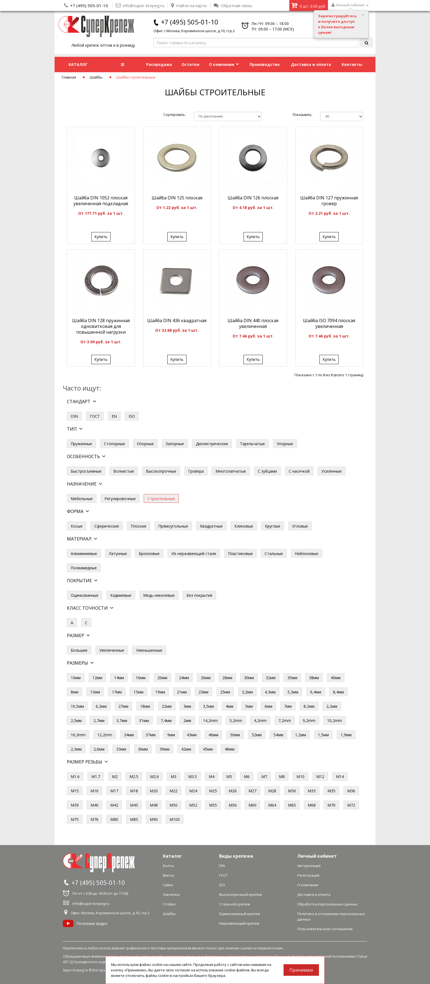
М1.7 (95, 776)
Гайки (168, 884)
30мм (249, 677)
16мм (141, 677)
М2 (115, 776)
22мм (167, 706)
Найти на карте (189, 5)
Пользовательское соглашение (325, 928)
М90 (154, 819)
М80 (114, 819)
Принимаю (301, 970)
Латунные (118, 553)
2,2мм (331, 706)
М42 (114, 805)
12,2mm (104, 734)
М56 (233, 805)
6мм (268, 706)
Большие (79, 650)
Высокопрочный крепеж (240, 894)
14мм (119, 677)
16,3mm (78, 734)
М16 (94, 790)
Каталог (172, 856)
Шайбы (96, 77)
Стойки (169, 904)
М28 (272, 790)
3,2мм (247, 692)
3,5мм (208, 706)
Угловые (300, 526)
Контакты (352, 64)
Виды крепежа (236, 856)
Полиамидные (84, 567)
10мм (76, 677)
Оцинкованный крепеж (239, 913)
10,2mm (334, 720)
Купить (101, 236)
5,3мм (292, 692)
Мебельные (82, 498)
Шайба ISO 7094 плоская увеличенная (329, 323)
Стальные (274, 553)
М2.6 (154, 776)
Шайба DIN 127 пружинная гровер (329, 201)
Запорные (175, 443)
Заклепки (171, 894)
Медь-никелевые (159, 595)
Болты (168, 865)
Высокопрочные (161, 471)
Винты (168, 875)
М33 (312, 790)
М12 (320, 776)
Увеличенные (111, 650)
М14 (340, 776)
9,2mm (309, 720)
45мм (208, 749)
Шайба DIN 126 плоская (253, 198)
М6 (247, 776)
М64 (272, 805)
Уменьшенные (149, 650)
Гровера (196, 471)
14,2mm (210, 720)
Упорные (285, 443)
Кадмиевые (120, 595)
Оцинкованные (84, 595)
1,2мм (300, 734)
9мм (171, 734)
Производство (265, 64)
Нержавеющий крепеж (239, 923)
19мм (160, 692)
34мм (129, 734)
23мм (203, 692)
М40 (94, 805)
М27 (252, 790)
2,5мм (76, 720)
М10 (300, 776)
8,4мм (338, 692)
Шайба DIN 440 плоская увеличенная (253, 323)
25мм (225, 692)
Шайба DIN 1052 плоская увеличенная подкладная (100, 201)
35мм (292, 677)
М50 (173, 805)
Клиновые (243, 526)
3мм (187, 706)
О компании (224, 64)
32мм (271, 677)
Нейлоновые (306, 553)
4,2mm (260, 720)
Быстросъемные (86, 471)
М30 (292, 790)
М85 (134, 819)
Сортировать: (174, 114)
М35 (331, 790)
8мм (74, 692)
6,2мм (101, 706)
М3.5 (192, 776)
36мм (143, 749)
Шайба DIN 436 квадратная (176, 320)
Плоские (138, 526)
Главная (69, 77)
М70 (331, 805)
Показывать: (302, 114)
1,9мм (346, 734)
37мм (150, 734)
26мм (206, 677)
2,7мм (99, 720)
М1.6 (75, 776)
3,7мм (121, 720)
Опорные (145, 443)
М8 (282, 776)
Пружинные (81, 443)
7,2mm (284, 720)
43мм (192, 734)
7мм (288, 706)
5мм (249, 706)
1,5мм (323, 734)
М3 (173, 776)
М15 (75, 790)
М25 (213, 790)
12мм (97, 677)
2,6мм (99, 749)
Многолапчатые (231, 471)
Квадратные (211, 526)
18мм (145, 706)
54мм (278, 734)
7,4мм (166, 720)
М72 (351, 805)
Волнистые (123, 471)
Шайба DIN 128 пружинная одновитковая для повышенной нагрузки (101, 326)
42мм (186, 749)
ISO (132, 416)
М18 (134, 790)
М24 (193, 790)
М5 (229, 776)
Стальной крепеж (234, 904)
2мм (187, 720)
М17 (114, 790)
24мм (184, 677)
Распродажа (159, 64)
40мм (336, 677)
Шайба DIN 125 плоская (177, 198)
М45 (134, 805)
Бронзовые (149, 553)
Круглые (272, 526)
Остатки (190, 64)
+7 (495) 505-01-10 (89, 5)
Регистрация (308, 875)
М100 (174, 819)
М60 (252, 805)
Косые (77, 526)
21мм (182, 692)
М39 (75, 805)
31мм (144, 720)
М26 (233, 790)
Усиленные (331, 471)
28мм (227, 677)
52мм (257, 734)
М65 (292, 805)
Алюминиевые (84, 553)
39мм (164, 749)
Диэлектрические (212, 443)
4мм (229, 706)
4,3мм (270, 692)
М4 (211, 776)
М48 (154, 805)
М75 (75, 819)
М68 (312, 805)
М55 (213, 805)
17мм (117, 692)
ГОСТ (95, 416)
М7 (264, 776)
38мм (314, 677)
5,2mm (236, 720)
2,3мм (76, 749)
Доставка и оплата (311, 64)
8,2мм (309, 706)
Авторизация (309, 865)
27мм (123, 706)
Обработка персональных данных (327, 904)
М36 (351, 790)
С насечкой (299, 471)
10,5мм (77, 706)
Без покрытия (199, 595)
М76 (94, 819)
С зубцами (267, 471)
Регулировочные (120, 498)
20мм (162, 677)
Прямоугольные (173, 526)
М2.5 (133, 776)
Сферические (106, 526)
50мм (235, 734)
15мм (138, 692)
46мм (213, 734)
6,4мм (315, 692)
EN (114, 416)
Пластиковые (240, 553)
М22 (173, 790)
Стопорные (114, 443)
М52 (193, 805)
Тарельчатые (252, 443)
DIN (74, 416)
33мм (121, 749)
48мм (229, 749)
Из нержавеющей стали (193, 553)
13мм (95, 692)
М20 (154, 790)
